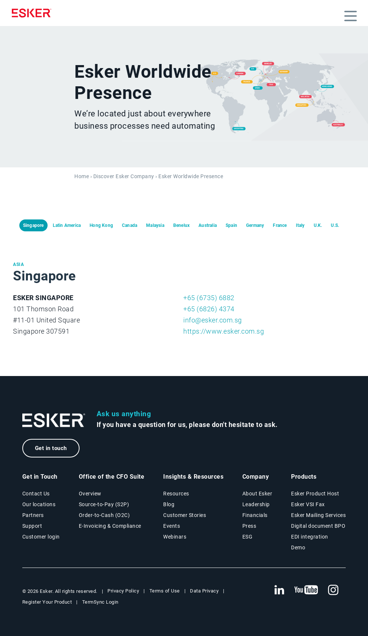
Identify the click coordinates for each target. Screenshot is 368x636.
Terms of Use (164, 591)
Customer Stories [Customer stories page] (184, 515)
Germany (255, 225)
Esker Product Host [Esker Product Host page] (315, 494)
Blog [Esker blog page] (168, 504)
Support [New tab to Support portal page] (32, 526)
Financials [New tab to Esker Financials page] (255, 515)
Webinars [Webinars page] (174, 537)
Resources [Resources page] (176, 494)
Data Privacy (204, 591)
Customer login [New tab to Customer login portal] (41, 537)
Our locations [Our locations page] (39, 504)
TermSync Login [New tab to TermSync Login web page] (100, 602)
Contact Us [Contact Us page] (36, 494)
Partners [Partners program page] (33, 515)
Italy (300, 225)
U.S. (335, 225)
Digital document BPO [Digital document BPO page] (318, 526)
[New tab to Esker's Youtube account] (306, 590)
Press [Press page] (249, 526)
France (280, 225)
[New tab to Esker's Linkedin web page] (279, 590)
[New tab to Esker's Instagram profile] (333, 590)
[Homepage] (33, 13)
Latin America (67, 225)
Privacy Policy (123, 591)
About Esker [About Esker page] (257, 494)
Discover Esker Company (123, 176)
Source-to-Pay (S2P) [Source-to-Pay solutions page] (104, 504)
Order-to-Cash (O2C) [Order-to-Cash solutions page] (104, 515)
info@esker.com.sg (212, 320)
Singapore (33, 225)
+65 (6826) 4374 (209, 309)
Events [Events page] (171, 526)
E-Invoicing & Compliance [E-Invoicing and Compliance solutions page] (110, 526)
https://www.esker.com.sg (223, 331)
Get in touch (51, 448)
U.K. (318, 225)
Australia (207, 225)
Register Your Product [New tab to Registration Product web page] (47, 602)
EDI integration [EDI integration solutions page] (309, 537)
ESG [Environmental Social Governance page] (247, 537)
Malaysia (155, 225)
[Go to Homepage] (53, 420)
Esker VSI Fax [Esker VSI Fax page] (308, 504)
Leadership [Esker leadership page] (256, 504)
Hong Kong (101, 225)
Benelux (181, 225)
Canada (129, 225)
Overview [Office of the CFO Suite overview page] (90, 494)
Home (81, 176)
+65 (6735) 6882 (209, 298)
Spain (231, 225)
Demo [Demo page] (298, 547)
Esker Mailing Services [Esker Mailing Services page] (318, 515)
